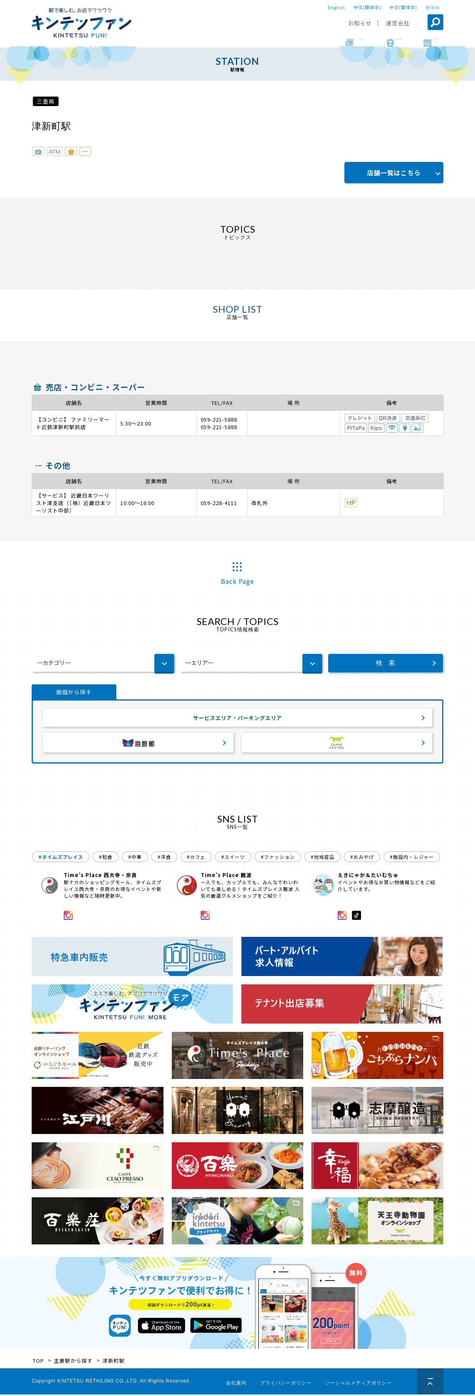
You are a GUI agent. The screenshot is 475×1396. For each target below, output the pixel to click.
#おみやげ (362, 858)
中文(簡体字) (367, 7)
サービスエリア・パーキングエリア (237, 718)
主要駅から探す (73, 1362)
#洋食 (164, 858)
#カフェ (196, 858)
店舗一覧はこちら (394, 172)
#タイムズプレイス (60, 858)
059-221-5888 (219, 419)
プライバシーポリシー (286, 1384)
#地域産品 (322, 858)
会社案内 (236, 1384)
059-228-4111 (219, 503)
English (336, 7)
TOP (38, 1362)
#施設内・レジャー (412, 858)
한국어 (433, 7)
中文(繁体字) (403, 7)
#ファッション (278, 858)
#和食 (105, 858)
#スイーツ (233, 858)
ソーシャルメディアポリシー (358, 1384)
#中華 (135, 858)
